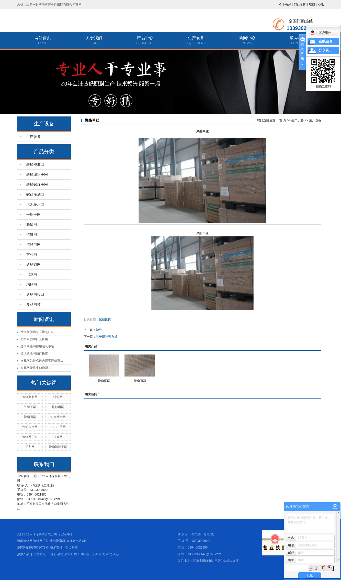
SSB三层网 (58, 427)
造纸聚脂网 (30, 397)
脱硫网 (31, 224)
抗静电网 (33, 244)
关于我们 (94, 38)
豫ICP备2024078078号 (33, 547)
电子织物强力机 (106, 336)
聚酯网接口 (35, 294)
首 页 (282, 120)
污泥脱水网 (35, 204)
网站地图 (300, 4)
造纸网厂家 (30, 437)
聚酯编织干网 (37, 175)
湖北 (60, 554)
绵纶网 (31, 284)
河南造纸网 (58, 417)
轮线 (99, 330)
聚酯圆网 (33, 264)
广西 (74, 554)
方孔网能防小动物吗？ (35, 368)
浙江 (88, 554)
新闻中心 (247, 38)
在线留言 (326, 41)
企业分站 (285, 4)
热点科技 (71, 547)
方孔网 (31, 254)
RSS (312, 4)
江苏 (116, 554)
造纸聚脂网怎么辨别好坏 (37, 332)
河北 (109, 554)
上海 (95, 554)
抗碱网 (31, 234)
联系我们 (298, 38)
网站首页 (43, 38)
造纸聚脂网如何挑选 (34, 353)
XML (320, 4)
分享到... (325, 50)
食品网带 (33, 304)
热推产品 (23, 554)
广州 (81, 554)
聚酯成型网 (35, 165)
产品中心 (145, 38)
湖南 (67, 554)
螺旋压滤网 (35, 194)
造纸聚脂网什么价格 (34, 339)
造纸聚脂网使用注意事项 (37, 346)
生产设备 (196, 38)
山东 (53, 554)
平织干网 (33, 214)
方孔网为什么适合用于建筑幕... (41, 360)
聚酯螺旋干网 (37, 184)
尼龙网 (31, 274)
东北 (102, 554)
